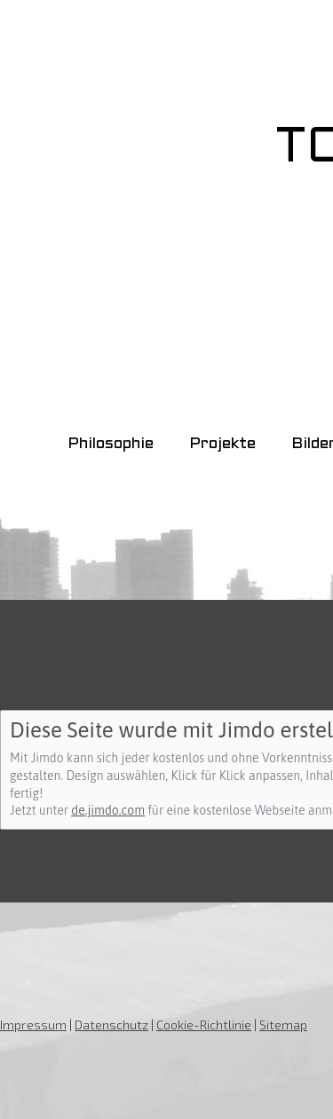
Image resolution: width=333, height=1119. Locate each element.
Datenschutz (111, 1024)
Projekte (222, 444)
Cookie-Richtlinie (203, 1024)
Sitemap (283, 1024)
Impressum (33, 1024)
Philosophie (110, 444)
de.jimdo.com (108, 810)
